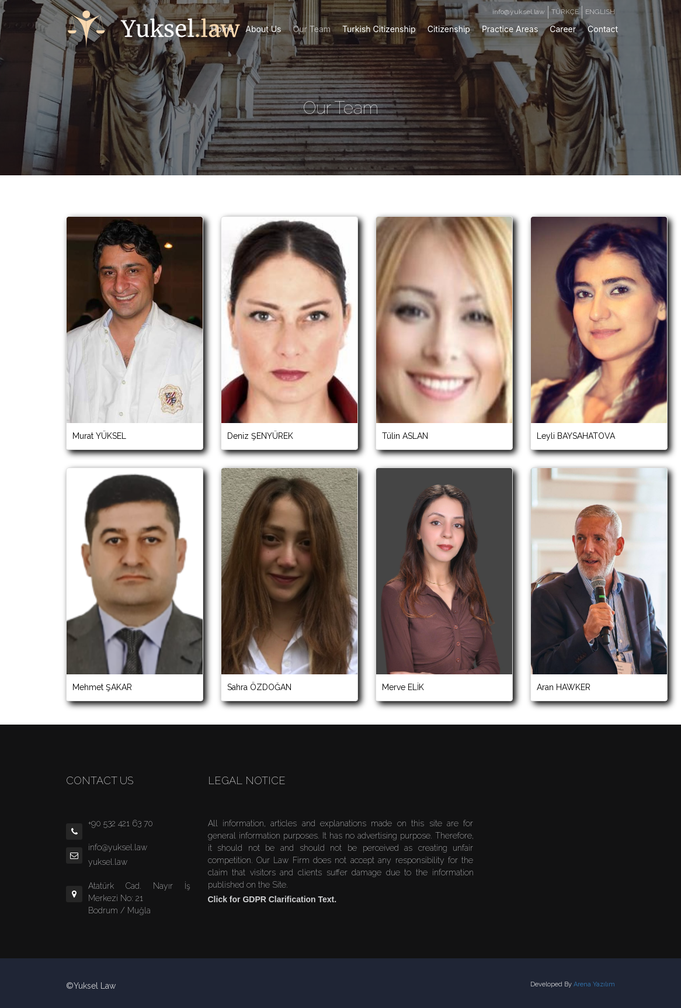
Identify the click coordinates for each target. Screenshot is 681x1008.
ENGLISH (600, 12)
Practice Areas (510, 29)
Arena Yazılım (594, 984)
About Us (263, 29)
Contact (603, 29)
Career (563, 29)
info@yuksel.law (518, 12)
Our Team (312, 29)
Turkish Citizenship (379, 29)
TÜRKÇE (565, 12)
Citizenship (449, 29)
